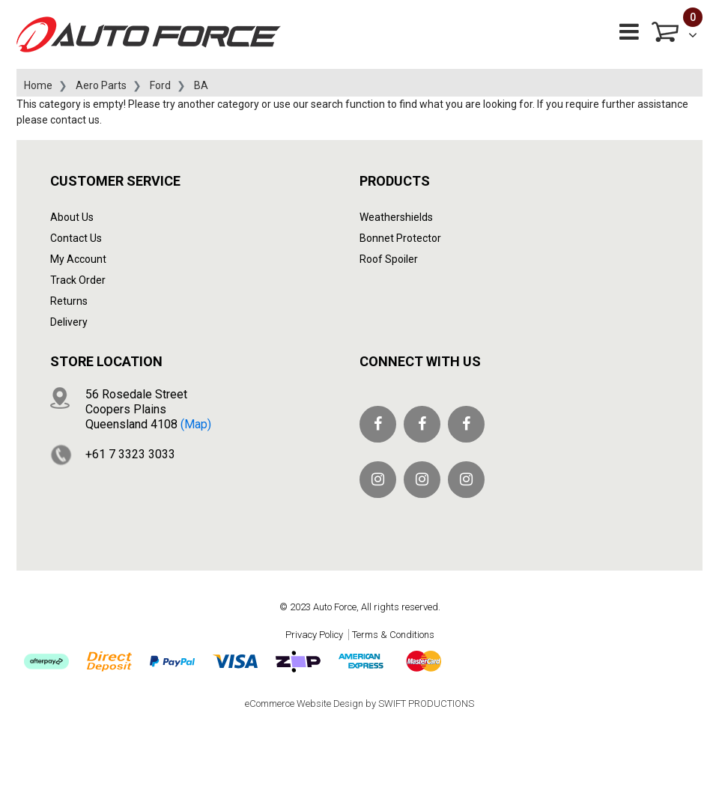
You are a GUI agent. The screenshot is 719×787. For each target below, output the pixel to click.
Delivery (69, 322)
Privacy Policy (314, 634)
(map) (195, 424)
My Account (78, 259)
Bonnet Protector (400, 238)
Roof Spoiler (389, 259)
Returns (69, 301)
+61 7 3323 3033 (130, 454)
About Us (72, 217)
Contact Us (76, 238)
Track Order (78, 280)
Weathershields (396, 217)
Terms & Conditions (393, 634)
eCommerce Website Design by (359, 703)
